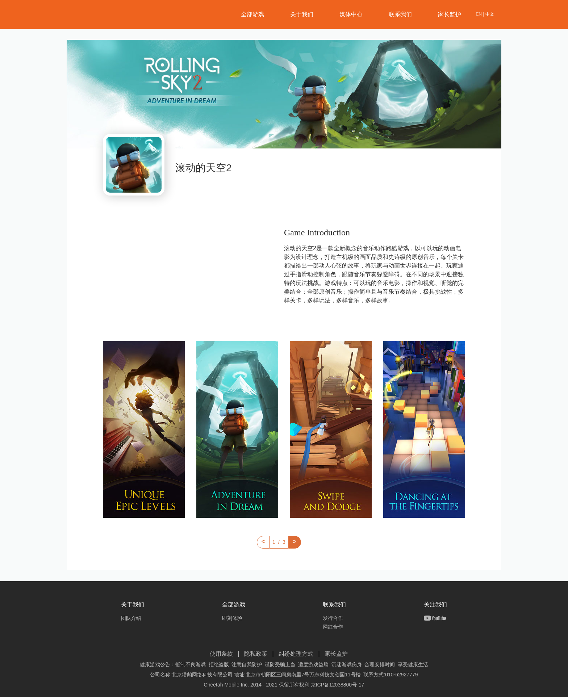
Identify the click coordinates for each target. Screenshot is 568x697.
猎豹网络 (106, 15)
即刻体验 (232, 618)
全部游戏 (252, 14)
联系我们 (400, 14)
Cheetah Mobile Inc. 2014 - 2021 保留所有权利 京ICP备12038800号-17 (284, 685)
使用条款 (221, 654)
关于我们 (301, 14)
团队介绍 (131, 618)
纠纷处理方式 (296, 654)
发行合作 (333, 618)
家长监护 (449, 14)
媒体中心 (351, 14)
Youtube (435, 618)
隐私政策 (255, 654)
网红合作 (333, 626)
